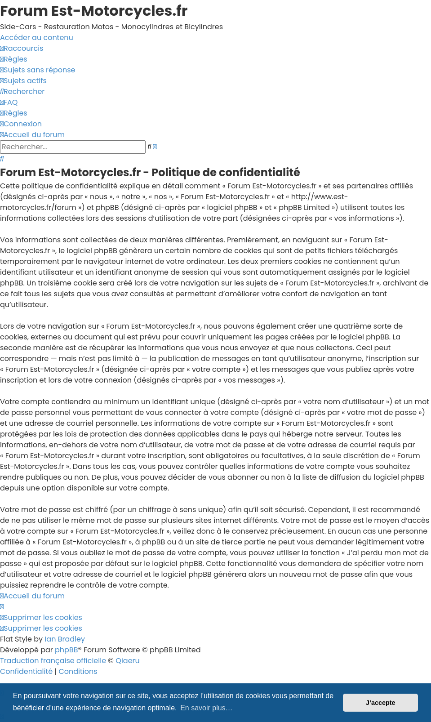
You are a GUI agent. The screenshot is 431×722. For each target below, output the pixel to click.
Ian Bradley (64, 639)
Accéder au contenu (36, 37)
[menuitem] (13, 59)
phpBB (66, 650)
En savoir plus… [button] (206, 708)
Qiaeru (128, 660)
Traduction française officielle (53, 660)
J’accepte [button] (380, 702)
